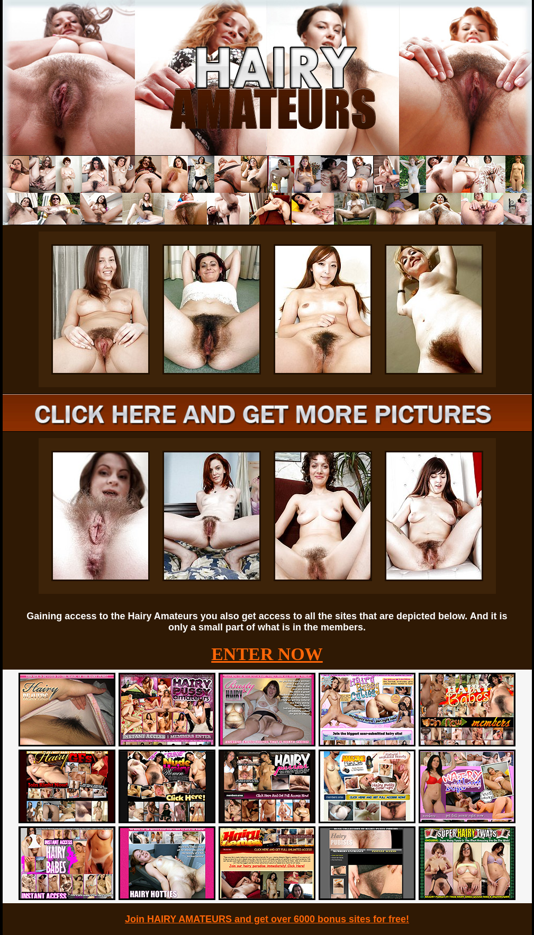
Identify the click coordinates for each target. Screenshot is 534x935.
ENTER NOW (267, 654)
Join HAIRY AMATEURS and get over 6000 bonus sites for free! (267, 919)
